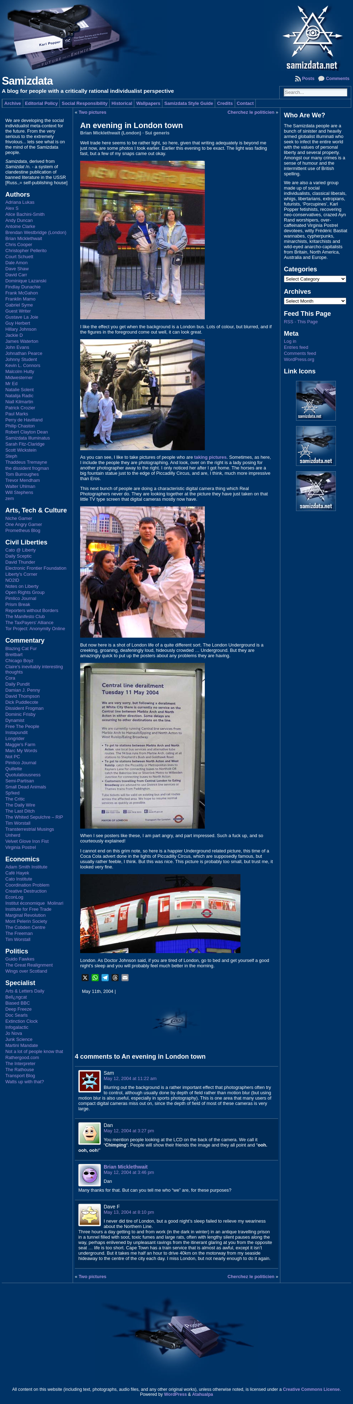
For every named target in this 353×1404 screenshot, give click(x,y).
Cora (10, 678)
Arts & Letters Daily (25, 991)
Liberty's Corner (21, 574)
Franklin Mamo (20, 299)
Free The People (22, 726)
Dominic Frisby (20, 714)
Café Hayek (17, 873)
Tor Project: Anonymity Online (35, 628)
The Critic (15, 799)
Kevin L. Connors (22, 365)
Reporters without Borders (31, 610)
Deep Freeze (18, 1009)
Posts (308, 78)
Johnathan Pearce (23, 353)
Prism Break (17, 604)
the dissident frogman (27, 468)
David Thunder (20, 562)
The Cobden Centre (25, 927)
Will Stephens (19, 492)
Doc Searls (16, 1015)
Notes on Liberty (21, 586)
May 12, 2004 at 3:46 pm (129, 1172)
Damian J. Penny (22, 690)
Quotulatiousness (23, 774)
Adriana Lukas (20, 202)
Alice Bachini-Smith (25, 214)
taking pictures (210, 457)
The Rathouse (19, 1069)
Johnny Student (21, 359)
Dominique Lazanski (25, 280)
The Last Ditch (20, 811)
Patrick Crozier (20, 407)
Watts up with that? (24, 1081)
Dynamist (14, 720)
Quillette (13, 768)
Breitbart (13, 654)
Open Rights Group (25, 592)
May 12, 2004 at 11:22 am (130, 1078)
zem (9, 498)
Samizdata (27, 81)
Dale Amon (16, 262)
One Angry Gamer (23, 524)
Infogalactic (16, 1027)
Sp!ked (12, 793)
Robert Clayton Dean (26, 432)
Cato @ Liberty (20, 550)
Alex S (12, 208)
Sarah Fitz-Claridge (25, 444)
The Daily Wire (20, 805)
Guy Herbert (17, 323)
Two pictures (93, 112)
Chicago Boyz (19, 660)
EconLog (14, 897)
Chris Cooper (18, 244)
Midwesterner (19, 377)
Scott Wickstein (20, 450)
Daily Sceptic (18, 556)
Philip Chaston (20, 426)
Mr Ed (11, 383)
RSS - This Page (301, 321)
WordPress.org (299, 359)
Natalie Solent (19, 389)
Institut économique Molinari (34, 903)
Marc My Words (21, 750)
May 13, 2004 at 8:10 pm (129, 1212)
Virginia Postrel (20, 847)
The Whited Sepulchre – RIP (34, 817)
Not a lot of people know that (34, 1051)
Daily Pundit (17, 684)
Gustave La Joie (21, 317)
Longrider (15, 738)
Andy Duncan (19, 220)
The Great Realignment (29, 965)
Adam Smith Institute (26, 866)
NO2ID (12, 580)
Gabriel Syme (19, 305)
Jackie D (14, 335)
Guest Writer (18, 311)
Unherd (12, 835)
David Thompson (22, 696)
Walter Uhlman (20, 486)
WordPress (175, 1394)
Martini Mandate (21, 1045)
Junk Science (18, 1039)
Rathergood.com (22, 1057)
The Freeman (19, 933)
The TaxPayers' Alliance (29, 622)
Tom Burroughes (22, 474)
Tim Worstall (17, 823)
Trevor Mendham (22, 480)
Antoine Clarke (20, 226)
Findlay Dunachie (23, 286)
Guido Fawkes (20, 959)
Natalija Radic (19, 395)
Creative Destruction (26, 891)
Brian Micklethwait (23, 238)
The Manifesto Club (25, 616)
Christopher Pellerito (26, 250)
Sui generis (157, 132)
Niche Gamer (18, 518)
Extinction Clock (21, 1021)
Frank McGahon (21, 293)
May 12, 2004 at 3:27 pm (129, 1130)
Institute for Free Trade (28, 909)
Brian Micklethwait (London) (110, 132)
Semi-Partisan (19, 780)
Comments (337, 78)
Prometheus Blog (22, 530)
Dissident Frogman (24, 708)
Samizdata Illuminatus (27, 438)
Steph (11, 456)
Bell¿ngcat (16, 997)
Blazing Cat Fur (21, 648)
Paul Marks (16, 413)
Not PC (12, 756)
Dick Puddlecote (21, 702)
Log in (290, 341)
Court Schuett (19, 256)
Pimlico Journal (20, 598)
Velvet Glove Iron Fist (27, 841)
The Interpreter (20, 1063)
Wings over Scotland (26, 971)
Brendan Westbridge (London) (35, 232)
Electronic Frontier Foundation (35, 568)
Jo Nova (13, 1033)
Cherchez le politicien (251, 112)
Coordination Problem (27, 885)
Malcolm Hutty (19, 371)
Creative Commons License (311, 1389)
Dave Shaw (16, 268)
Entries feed (296, 347)
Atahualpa (202, 1394)
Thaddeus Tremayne (26, 462)
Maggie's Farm (20, 744)
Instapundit (16, 732)
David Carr (16, 274)
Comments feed (300, 353)
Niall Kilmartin (19, 401)
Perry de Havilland (24, 419)
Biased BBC (17, 1003)
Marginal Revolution (25, 915)
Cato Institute (18, 879)
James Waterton (21, 341)
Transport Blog (20, 1075)
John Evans (17, 347)
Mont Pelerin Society (26, 921)
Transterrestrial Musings (29, 829)
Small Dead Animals (25, 786)
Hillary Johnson (21, 329)
